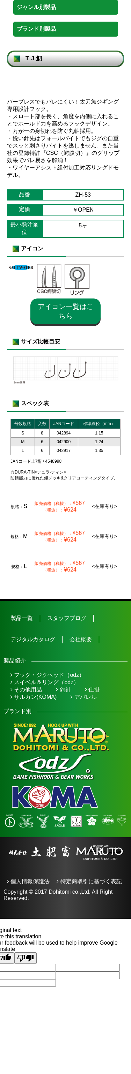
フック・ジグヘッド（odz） (47, 675)
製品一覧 (21, 618)
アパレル (83, 697)
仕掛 (92, 690)
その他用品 (26, 690)
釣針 (63, 690)
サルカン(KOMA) (33, 697)
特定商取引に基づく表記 (89, 881)
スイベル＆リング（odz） (44, 682)
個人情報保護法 (28, 881)
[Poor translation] (25, 958)
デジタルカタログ (32, 639)
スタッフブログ (66, 618)
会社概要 (81, 639)
